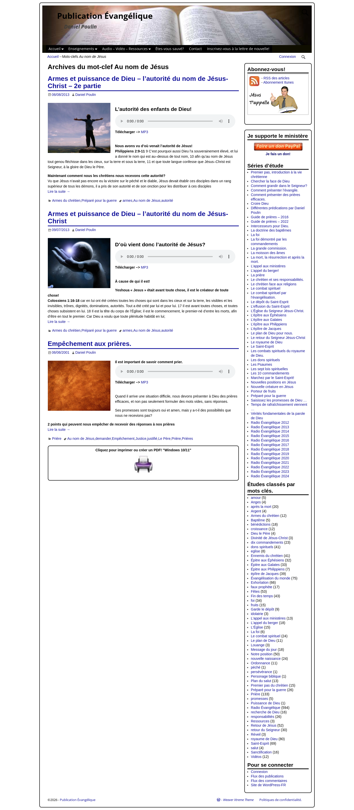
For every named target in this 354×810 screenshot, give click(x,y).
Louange (258, 645)
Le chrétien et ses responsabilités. (277, 280)
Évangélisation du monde (270, 578)
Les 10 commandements (270, 373)
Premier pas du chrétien (269, 685)
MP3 (144, 132)
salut (254, 748)
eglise (255, 551)
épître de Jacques (265, 574)
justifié (152, 439)
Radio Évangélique (265, 708)
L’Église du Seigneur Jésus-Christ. (277, 311)
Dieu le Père (260, 533)
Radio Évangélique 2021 (270, 463)
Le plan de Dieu (263, 641)
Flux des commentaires (269, 781)
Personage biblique (266, 676)
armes (127, 200)
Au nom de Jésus (146, 200)
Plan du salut (261, 681)
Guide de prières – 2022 (269, 222)
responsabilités (262, 717)
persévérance (261, 672)
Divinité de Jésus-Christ (269, 538)
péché (255, 667)
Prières (187, 439)
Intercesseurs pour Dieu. (270, 226)
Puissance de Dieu (265, 703)
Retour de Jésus (263, 725)
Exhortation (260, 582)
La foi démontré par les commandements (269, 241)
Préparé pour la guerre (99, 200)
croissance (259, 529)
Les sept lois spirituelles (269, 369)
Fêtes (255, 591)
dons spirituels (262, 547)
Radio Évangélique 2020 (270, 458)
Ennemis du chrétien (267, 556)
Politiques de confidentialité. (280, 799)
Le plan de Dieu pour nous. (272, 333)
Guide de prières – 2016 (269, 217)
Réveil (256, 734)
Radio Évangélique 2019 (270, 454)
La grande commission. (269, 248)
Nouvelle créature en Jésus (272, 387)
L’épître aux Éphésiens (268, 315)
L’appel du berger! (265, 271)
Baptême (258, 520)
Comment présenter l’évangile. (274, 190)
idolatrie (257, 614)
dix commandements (267, 542)
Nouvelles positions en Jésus (273, 382)
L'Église (257, 627)
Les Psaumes (261, 364)
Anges (256, 502)
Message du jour (264, 650)
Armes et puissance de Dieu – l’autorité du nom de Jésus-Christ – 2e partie (138, 82)
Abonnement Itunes (278, 82)
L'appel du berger (264, 623)
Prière (56, 439)
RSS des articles (276, 78)
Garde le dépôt (262, 609)
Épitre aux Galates (265, 565)
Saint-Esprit (260, 743)
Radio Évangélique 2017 (270, 445)
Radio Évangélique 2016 (270, 440)
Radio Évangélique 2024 (270, 476)
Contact (195, 48)
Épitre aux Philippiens (268, 569)
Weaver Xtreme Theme (238, 799)
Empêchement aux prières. (89, 343)
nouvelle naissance (266, 659)
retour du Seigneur (265, 730)
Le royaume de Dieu (266, 342)
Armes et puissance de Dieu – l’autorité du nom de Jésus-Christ (138, 217)
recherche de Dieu (265, 712)
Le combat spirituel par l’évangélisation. (268, 295)
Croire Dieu (260, 203)
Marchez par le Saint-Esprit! (272, 378)
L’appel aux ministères (268, 266)
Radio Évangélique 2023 (270, 472)
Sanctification (261, 752)
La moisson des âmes (268, 253)
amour (256, 498)
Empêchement (123, 439)
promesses (259, 699)
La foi (255, 235)
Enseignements (83, 49)
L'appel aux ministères (268, 618)
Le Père (164, 439)
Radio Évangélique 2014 (270, 431)
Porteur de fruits (263, 391)
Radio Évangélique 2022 (270, 467)
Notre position (261, 654)
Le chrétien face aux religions (273, 284)
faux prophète (261, 587)
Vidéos (256, 757)
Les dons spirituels (265, 360)
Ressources (260, 721)
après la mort (261, 507)
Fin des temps (262, 596)
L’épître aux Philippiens (269, 324)
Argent (256, 511)
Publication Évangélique (105, 15)
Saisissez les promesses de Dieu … (279, 400)
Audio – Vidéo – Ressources (127, 49)
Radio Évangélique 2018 (270, 449)
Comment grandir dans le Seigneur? (279, 186)
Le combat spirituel (265, 288)
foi (253, 600)
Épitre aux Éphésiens (267, 560)
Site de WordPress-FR (268, 785)
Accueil (57, 49)
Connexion (287, 57)
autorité (167, 200)
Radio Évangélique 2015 (270, 436)
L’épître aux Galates (266, 320)
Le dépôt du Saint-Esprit (269, 302)
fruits (254, 605)
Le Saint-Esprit (262, 346)
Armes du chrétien (66, 200)
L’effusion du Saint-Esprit (270, 306)
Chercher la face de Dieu (270, 181)
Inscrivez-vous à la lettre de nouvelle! (238, 48)
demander (103, 439)
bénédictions (261, 524)
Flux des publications (267, 776)
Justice (140, 439)
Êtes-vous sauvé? (169, 48)
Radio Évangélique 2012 (270, 423)
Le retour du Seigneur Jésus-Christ (278, 338)
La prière (258, 275)
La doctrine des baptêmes (271, 230)
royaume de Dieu (264, 739)
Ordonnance (260, 663)
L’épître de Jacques (266, 329)
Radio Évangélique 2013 (270, 427)
